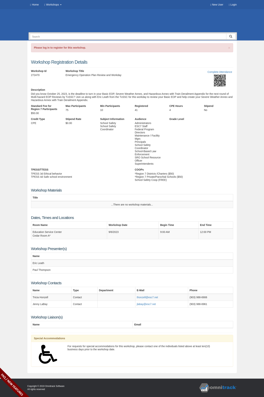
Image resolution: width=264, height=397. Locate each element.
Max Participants (76, 105)
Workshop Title (75, 71)
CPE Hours (176, 105)
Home (34, 4)
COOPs (139, 169)
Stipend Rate (73, 119)
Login (233, 4)
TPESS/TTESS (40, 169)
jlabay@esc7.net (146, 304)
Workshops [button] (53, 4)
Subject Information (112, 119)
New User (216, 4)
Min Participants (110, 105)
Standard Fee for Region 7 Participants (44, 107)
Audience (140, 119)
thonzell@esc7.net (147, 297)
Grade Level (176, 119)
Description (38, 89)
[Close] (229, 48)
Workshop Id (39, 71)
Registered (141, 105)
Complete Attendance (220, 71)
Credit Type (38, 119)
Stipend (208, 105)
